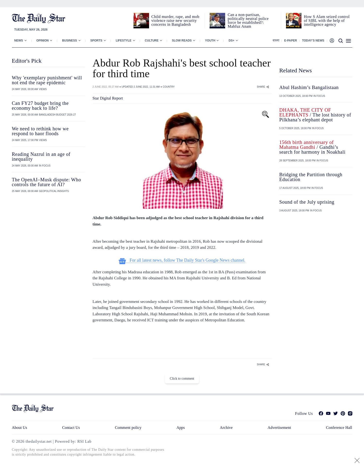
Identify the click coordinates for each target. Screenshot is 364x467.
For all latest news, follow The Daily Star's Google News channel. (182, 260)
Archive (226, 427)
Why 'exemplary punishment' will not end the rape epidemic (47, 80)
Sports (96, 40)
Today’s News (313, 40)
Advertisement (279, 427)
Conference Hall (339, 427)
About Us (19, 427)
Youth (210, 40)
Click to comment (182, 378)
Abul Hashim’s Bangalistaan (309, 87)
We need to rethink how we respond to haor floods (40, 131)
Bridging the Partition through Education (311, 177)
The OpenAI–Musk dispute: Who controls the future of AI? (46, 182)
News (18, 40)
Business (69, 40)
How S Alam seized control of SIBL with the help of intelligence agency (327, 20)
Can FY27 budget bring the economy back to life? (40, 105)
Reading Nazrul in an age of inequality (41, 156)
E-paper (290, 40)
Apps (181, 427)
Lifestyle (124, 40)
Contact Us (71, 427)
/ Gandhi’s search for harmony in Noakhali (312, 147)
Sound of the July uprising (307, 202)
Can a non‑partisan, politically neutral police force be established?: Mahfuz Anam (248, 20)
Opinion (42, 40)
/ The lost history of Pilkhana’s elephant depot (315, 114)
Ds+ (231, 40)
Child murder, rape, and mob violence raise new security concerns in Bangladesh (175, 20)
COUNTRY (169, 86)
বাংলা (276, 40)
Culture (152, 40)
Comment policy (128, 427)
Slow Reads (182, 40)
